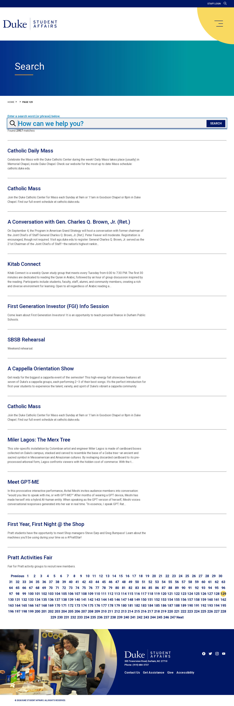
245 (159, 617)
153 (163, 599)
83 (137, 588)
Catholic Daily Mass (30, 151)
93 (203, 588)
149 (137, 599)
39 (64, 582)
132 (24, 599)
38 (57, 582)
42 (84, 582)
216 (143, 611)
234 (86, 617)
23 (174, 576)
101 (37, 594)
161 (216, 599)
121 (170, 594)
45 (104, 582)
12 (101, 576)
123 (183, 594)
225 (203, 611)
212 (117, 611)
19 (147, 576)
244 (153, 617)
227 (216, 611)
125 (197, 594)
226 (210, 611)
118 (150, 594)
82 (130, 588)
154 (170, 599)
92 (197, 588)
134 (37, 599)
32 (17, 582)
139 (70, 599)
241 (133, 617)
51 (143, 582)
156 (183, 599)
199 (31, 611)
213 (123, 611)
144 (104, 599)
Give (170, 672)
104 (57, 594)
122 (177, 594)
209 (97, 611)
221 (177, 611)
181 (130, 605)
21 (160, 576)
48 (124, 582)
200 (37, 611)
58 (190, 582)
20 (154, 576)
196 (11, 611)
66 (24, 588)
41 (77, 582)
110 (97, 594)
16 (127, 576)
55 (170, 582)
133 (31, 599)
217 (150, 611)
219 (163, 611)
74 (77, 588)
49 (130, 582)
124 (190, 594)
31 (11, 582)
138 (64, 599)
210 (104, 611)
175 (90, 605)
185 (157, 605)
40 (70, 582)
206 (77, 611)
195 (223, 605)
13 (107, 576)
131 (17, 599)
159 (203, 599)
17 (134, 576)
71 (57, 588)
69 (44, 588)
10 (87, 576)
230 (60, 617)
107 (77, 594)
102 (44, 594)
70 (51, 588)
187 (170, 605)
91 (190, 588)
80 (117, 588)
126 (203, 594)
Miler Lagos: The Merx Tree (39, 440)
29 (214, 576)
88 (170, 588)
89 (177, 588)
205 (70, 611)
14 (114, 576)
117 (143, 594)
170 (57, 605)
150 (143, 599)
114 (123, 594)
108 (84, 594)
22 (167, 576)
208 (90, 611)
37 (51, 582)
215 (137, 611)
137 (57, 599)
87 (163, 588)
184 (150, 605)
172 (70, 605)
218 (157, 611)
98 (17, 594)
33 (24, 582)
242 (139, 617)
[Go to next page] (180, 617)
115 (130, 594)
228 (223, 611)
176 (97, 605)
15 (121, 576)
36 (44, 582)
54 (163, 582)
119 (157, 594)
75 (84, 588)
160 (210, 599)
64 (11, 588)
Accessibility (185, 672)
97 (11, 594)
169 (50, 605)
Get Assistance (153, 672)
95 (217, 588)
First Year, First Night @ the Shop (46, 524)
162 (223, 599)
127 (210, 594)
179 (117, 605)
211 (110, 611)
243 (146, 617)
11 (94, 576)
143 (97, 599)
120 (163, 594)
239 (119, 617)
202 (50, 611)
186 (163, 605)
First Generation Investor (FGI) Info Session (58, 306)
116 (137, 594)
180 (123, 605)
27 (200, 576)
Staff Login (214, 3)
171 (64, 605)
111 (104, 594)
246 (166, 617)
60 (203, 582)
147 (123, 599)
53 (157, 582)
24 (180, 576)
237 (106, 617)
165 (24, 605)
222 (183, 611)
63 (223, 582)
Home (11, 102)
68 (37, 588)
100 (31, 594)
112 (110, 594)
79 (110, 588)
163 (11, 605)
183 (143, 605)
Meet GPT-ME (23, 482)
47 (117, 582)
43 (90, 582)
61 (210, 582)
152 (157, 599)
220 (170, 611)
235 (93, 617)
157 (190, 599)
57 (183, 582)
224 (197, 611)
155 (177, 599)
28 (207, 576)
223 (190, 611)
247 (173, 617)
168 (44, 605)
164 (17, 605)
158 (197, 599)
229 (53, 617)
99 (24, 594)
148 (130, 599)
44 (97, 582)
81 (124, 588)
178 (110, 605)
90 (183, 588)
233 (80, 617)
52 (150, 582)
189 (183, 605)
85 (150, 588)
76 (90, 588)
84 (143, 588)
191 (197, 605)
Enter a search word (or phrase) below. (34, 116)
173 (77, 605)
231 (66, 617)
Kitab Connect (24, 264)
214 (130, 611)
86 (157, 588)
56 (177, 582)
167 (37, 605)
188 (177, 605)
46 (110, 582)
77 (97, 588)
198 (24, 611)
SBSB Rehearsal (26, 340)
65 (17, 588)
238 (113, 617)
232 (73, 617)
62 (217, 582)
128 (216, 594)
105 (64, 594)
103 (50, 594)
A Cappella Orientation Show (41, 369)
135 (44, 599)
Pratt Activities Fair (30, 557)
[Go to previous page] (17, 576)
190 (190, 605)
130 (11, 599)
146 (117, 599)
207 (84, 611)
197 (17, 611)
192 (203, 605)
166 (31, 605)
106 (70, 594)
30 (220, 576)
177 (104, 605)
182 (137, 605)
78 (104, 588)
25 (187, 576)
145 (110, 599)
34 (31, 582)
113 (117, 594)
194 (216, 605)
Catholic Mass (24, 188)
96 (223, 588)
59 (197, 582)
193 (210, 605)
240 (126, 617)
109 (90, 594)
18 (141, 576)
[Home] (30, 24)
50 (137, 582)
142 (90, 599)
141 (84, 599)
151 (150, 599)
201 (44, 611)
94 (210, 588)
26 (194, 576)
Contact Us (132, 672)
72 (64, 588)
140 (77, 599)
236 (100, 617)
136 (50, 599)
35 (37, 582)
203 (57, 611)
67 (31, 588)
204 (64, 611)
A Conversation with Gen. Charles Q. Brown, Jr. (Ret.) (69, 222)
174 (84, 605)
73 (70, 588)
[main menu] (218, 24)
